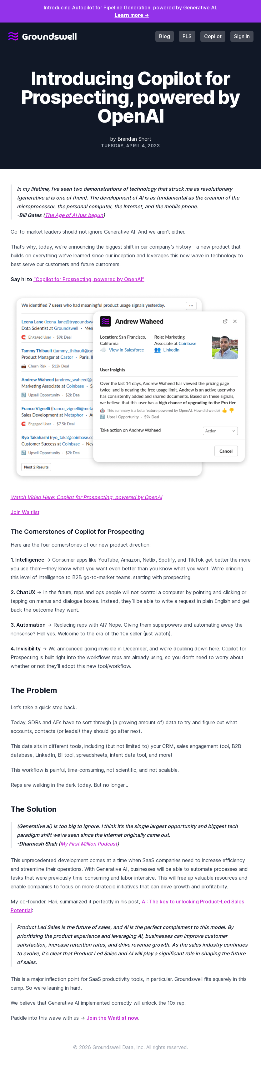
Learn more (132, 15)
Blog (164, 36)
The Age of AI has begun (74, 215)
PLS (187, 36)
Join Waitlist (25, 512)
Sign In (242, 36)
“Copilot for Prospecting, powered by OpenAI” (88, 279)
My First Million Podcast (88, 844)
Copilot (213, 36)
